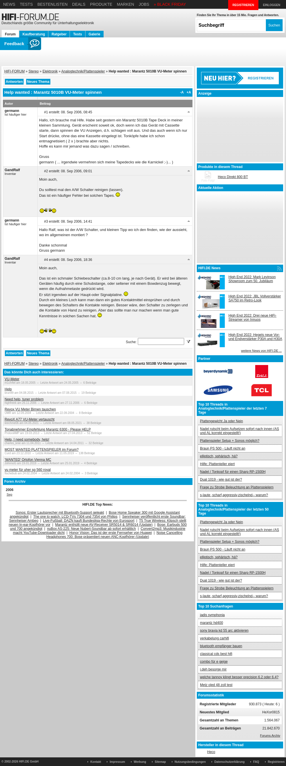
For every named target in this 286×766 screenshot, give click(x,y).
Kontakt (95, 761)
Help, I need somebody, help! (27, 440)
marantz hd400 (211, 623)
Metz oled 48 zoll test (216, 685)
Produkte (101, 4)
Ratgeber (59, 34)
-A (182, 92)
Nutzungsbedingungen (190, 761)
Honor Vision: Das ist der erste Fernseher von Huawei (110, 533)
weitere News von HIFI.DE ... (261, 350)
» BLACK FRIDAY (170, 4)
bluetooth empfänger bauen (221, 646)
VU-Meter (12, 379)
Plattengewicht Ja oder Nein (221, 421)
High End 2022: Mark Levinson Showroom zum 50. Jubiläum (252, 279)
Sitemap (160, 761)
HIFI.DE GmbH (29, 761)
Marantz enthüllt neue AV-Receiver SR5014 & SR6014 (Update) (104, 525)
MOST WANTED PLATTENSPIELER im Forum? (42, 450)
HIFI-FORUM (14, 71)
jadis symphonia (212, 615)
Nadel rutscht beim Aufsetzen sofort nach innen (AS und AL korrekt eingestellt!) (239, 431)
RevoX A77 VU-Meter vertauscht (29, 419)
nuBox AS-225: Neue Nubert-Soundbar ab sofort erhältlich (91, 529)
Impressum (117, 761)
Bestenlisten (52, 4)
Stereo (33, 71)
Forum (10, 34)
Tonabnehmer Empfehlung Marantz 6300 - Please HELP (48, 429)
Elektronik (50, 71)
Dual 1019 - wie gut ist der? (221, 479)
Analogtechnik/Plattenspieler (83, 71)
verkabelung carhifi (214, 638)
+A (188, 92)
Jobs (144, 4)
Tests (26, 4)
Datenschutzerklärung (229, 761)
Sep (9, 494)
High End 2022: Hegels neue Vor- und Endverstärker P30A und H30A (255, 337)
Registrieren (276, 761)
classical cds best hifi (216, 654)
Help (8, 389)
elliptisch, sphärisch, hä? (219, 456)
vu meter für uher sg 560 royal (28, 470)
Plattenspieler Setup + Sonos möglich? (229, 441)
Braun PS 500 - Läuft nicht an (222, 448)
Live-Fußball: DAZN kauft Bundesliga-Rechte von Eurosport (88, 521)
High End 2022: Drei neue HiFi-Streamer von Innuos (252, 318)
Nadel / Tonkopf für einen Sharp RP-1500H (233, 472)
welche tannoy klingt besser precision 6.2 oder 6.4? (239, 677)
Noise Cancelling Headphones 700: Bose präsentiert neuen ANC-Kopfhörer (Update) (114, 535)
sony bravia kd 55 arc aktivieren (224, 631)
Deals (78, 4)
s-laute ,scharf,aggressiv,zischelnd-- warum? (234, 495)
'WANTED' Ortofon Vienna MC (28, 460)
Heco (211, 752)
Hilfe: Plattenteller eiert (217, 464)
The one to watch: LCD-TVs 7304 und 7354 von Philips (75, 517)
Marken (125, 4)
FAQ (256, 761)
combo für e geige (214, 662)
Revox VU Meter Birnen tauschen (30, 409)
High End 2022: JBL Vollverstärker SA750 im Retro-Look (254, 298)
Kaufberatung (33, 34)
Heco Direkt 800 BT (233, 177)
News (9, 4)
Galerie (94, 34)
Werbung (140, 761)
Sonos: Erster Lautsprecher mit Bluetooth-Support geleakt (60, 513)
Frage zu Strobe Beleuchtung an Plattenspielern (237, 487)
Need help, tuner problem (24, 399)
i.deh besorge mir (213, 669)
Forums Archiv (270, 735)
